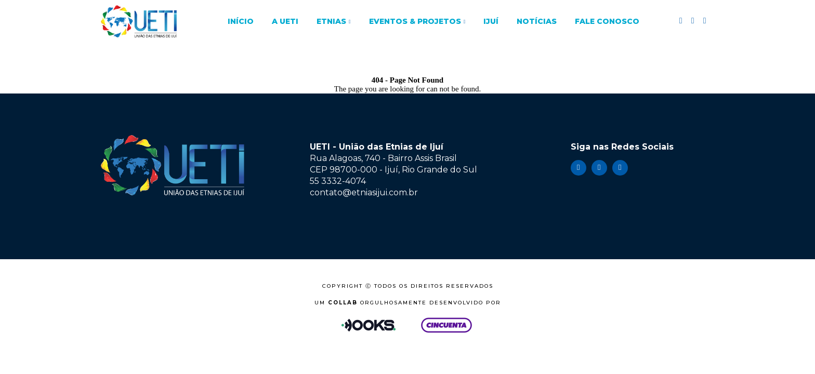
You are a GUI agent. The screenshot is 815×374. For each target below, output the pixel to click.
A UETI (285, 21)
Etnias (331, 21)
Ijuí (490, 21)
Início (241, 21)
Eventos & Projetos (415, 21)
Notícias (537, 21)
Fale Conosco (607, 21)
